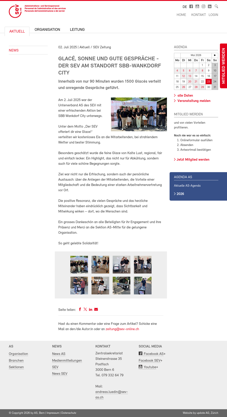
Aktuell (17, 32)
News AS (58, 354)
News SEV (59, 374)
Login (213, 15)
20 (189, 81)
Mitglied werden (224, 66)
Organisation (47, 30)
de (185, 7)
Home (181, 15)
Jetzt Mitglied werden (193, 160)
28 (196, 87)
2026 (180, 194)
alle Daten (185, 95)
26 (183, 87)
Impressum (53, 413)
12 (183, 76)
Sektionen (16, 367)
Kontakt (198, 15)
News (14, 50)
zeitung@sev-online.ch (122, 329)
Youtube (150, 367)
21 (196, 81)
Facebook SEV (149, 361)
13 (189, 76)
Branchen (16, 361)
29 (202, 87)
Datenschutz (68, 413)
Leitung (77, 30)
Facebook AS (154, 354)
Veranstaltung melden (193, 101)
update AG (203, 413)
